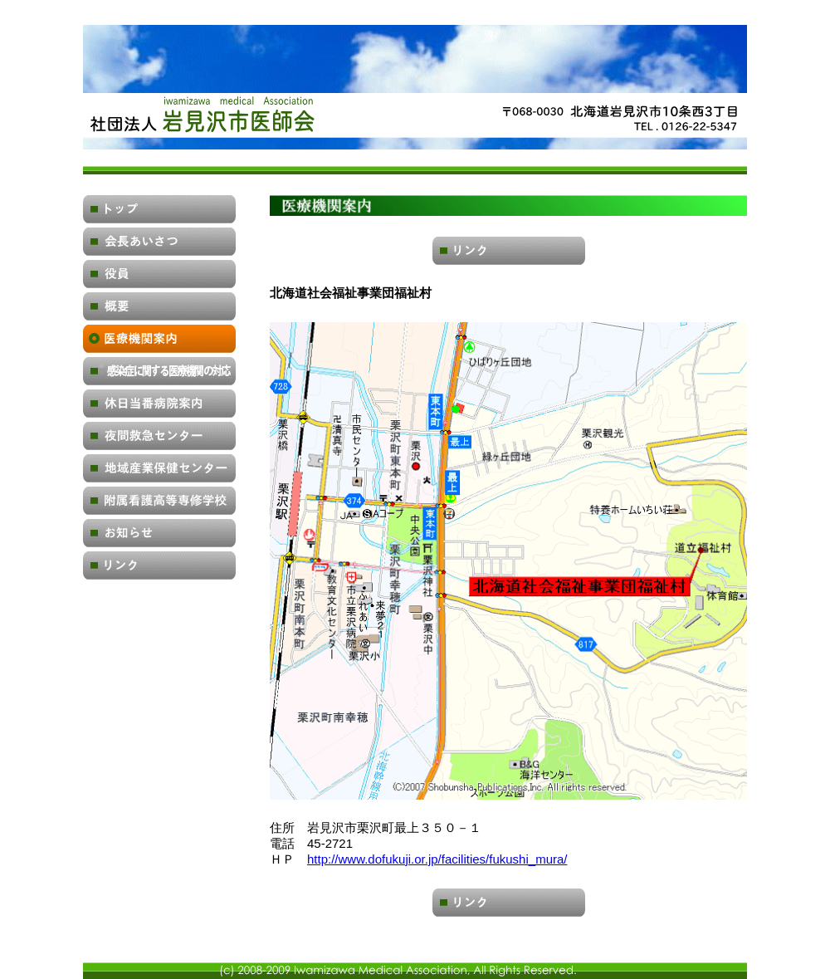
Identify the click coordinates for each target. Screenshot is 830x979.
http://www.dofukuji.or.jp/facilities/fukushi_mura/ (437, 859)
